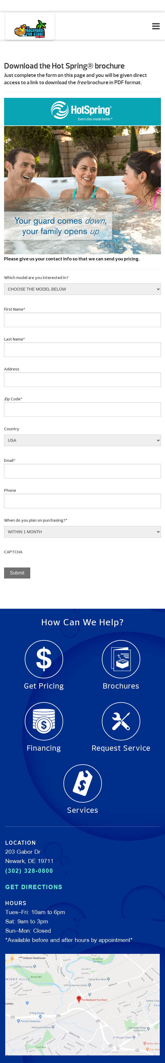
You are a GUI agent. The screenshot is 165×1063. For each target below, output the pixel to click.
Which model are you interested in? (36, 278)
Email (9, 461)
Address (11, 369)
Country (11, 429)
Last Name (14, 339)
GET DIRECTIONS (34, 887)
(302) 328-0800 (29, 871)
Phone (10, 491)
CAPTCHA (13, 552)
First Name (14, 309)
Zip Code (13, 399)
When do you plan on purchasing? (36, 520)
